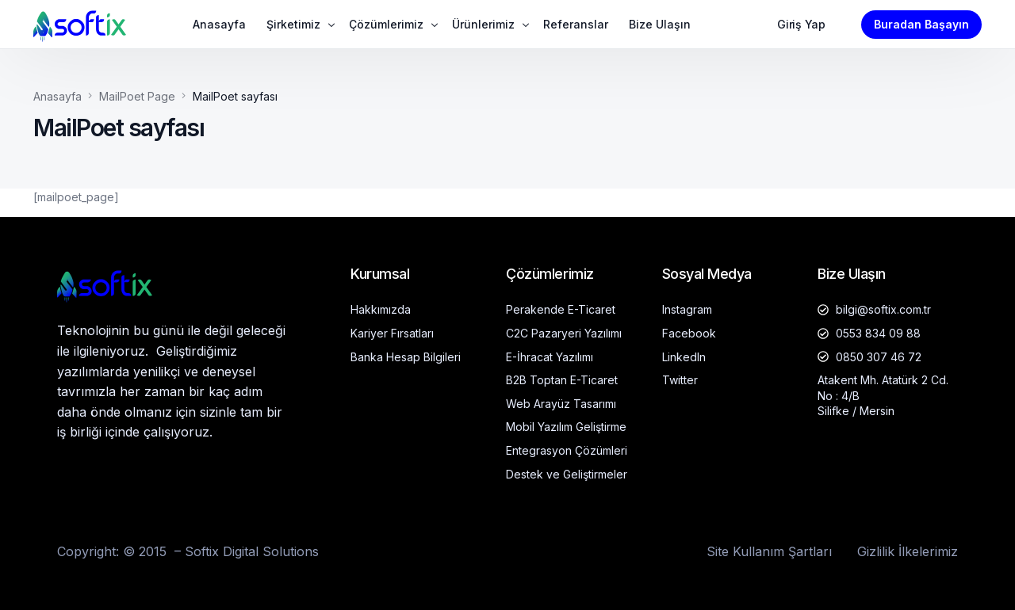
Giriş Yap (801, 24)
